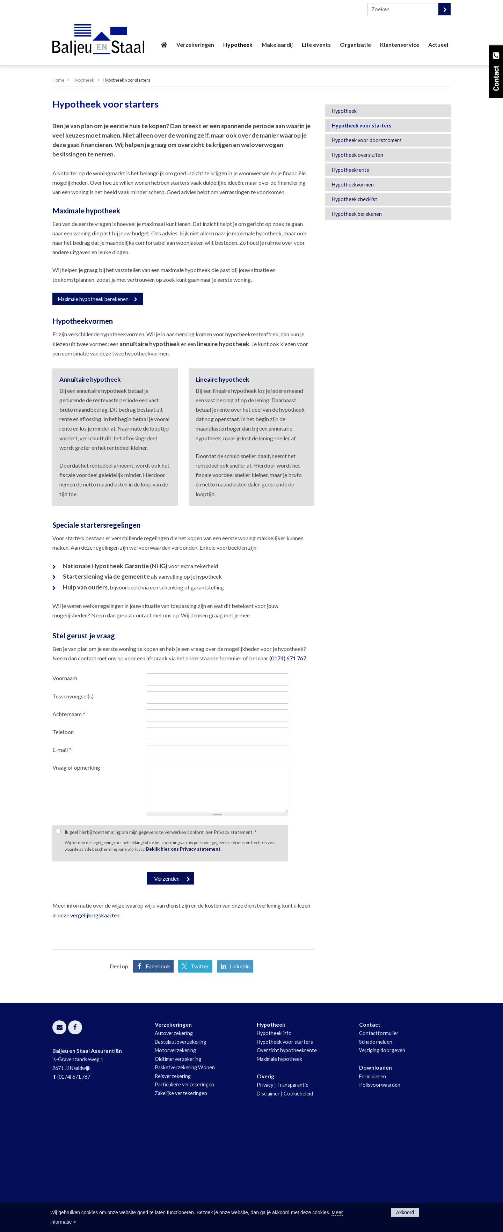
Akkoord (405, 1212)
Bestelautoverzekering (180, 1148)
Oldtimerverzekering (178, 1165)
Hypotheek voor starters (285, 1148)
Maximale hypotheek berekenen (93, 405)
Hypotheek (83, 186)
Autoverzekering (174, 1139)
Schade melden (375, 1148)
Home (58, 186)
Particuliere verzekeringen (184, 1191)
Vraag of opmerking (76, 873)
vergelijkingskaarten (94, 1021)
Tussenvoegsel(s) (73, 802)
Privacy (265, 1191)
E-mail (61, 855)
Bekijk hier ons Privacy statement (183, 955)
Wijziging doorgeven (382, 1156)
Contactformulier (379, 1139)
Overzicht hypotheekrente (287, 1156)
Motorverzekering (175, 1156)
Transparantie (292, 1191)
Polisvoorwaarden (379, 1191)
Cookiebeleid (298, 1199)
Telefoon (63, 838)
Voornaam (64, 784)
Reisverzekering (173, 1182)
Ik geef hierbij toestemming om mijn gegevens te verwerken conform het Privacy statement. (160, 938)
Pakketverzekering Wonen (185, 1173)
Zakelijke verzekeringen (181, 1199)
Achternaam (68, 820)
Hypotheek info (274, 1139)
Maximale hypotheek (279, 1165)
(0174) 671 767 (287, 764)
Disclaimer (268, 1199)
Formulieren (372, 1182)
